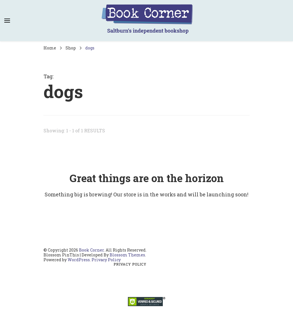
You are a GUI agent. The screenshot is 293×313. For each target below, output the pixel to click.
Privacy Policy (106, 259)
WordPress (79, 259)
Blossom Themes (127, 255)
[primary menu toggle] (7, 21)
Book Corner (91, 250)
